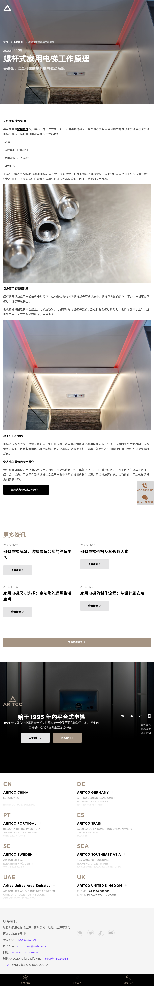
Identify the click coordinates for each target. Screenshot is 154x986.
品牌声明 (146, 732)
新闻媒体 (146, 724)
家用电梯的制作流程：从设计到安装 (112, 593)
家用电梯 (22, 129)
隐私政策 (146, 728)
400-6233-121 (26, 939)
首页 (5, 42)
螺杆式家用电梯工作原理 (24, 489)
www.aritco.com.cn (24, 952)
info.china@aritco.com (32, 946)
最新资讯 (18, 42)
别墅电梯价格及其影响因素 (104, 551)
